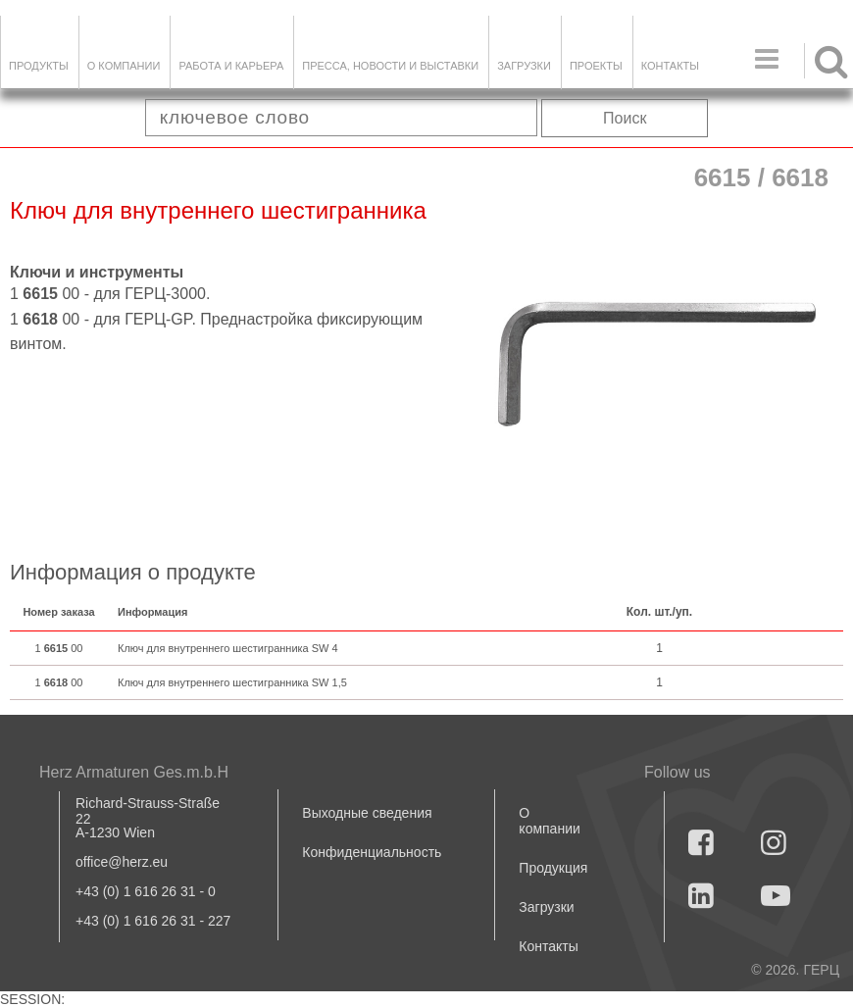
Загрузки (546, 907)
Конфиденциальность (371, 852)
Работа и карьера (230, 66)
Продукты (39, 66)
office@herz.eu (121, 862)
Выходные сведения (366, 813)
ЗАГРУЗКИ (524, 66)
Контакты (670, 66)
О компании (124, 66)
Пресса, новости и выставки (390, 66)
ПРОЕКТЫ (596, 66)
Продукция (553, 868)
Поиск (624, 118)
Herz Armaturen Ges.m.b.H (133, 772)
